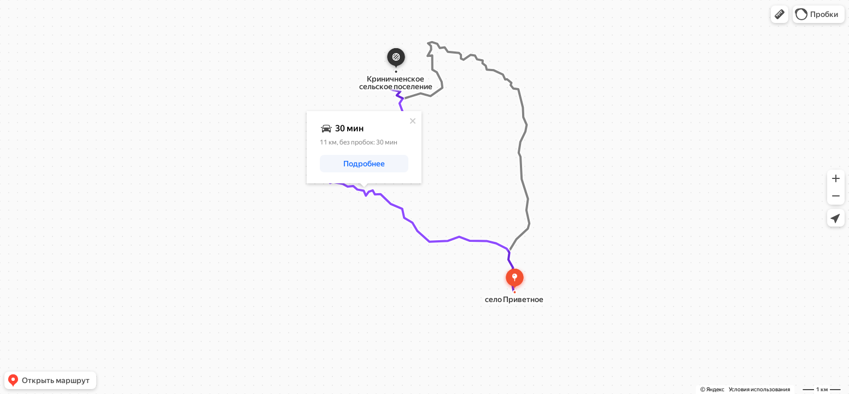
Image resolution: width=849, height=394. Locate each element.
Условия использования (759, 389)
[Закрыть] (412, 121)
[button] (779, 14)
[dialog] (364, 147)
